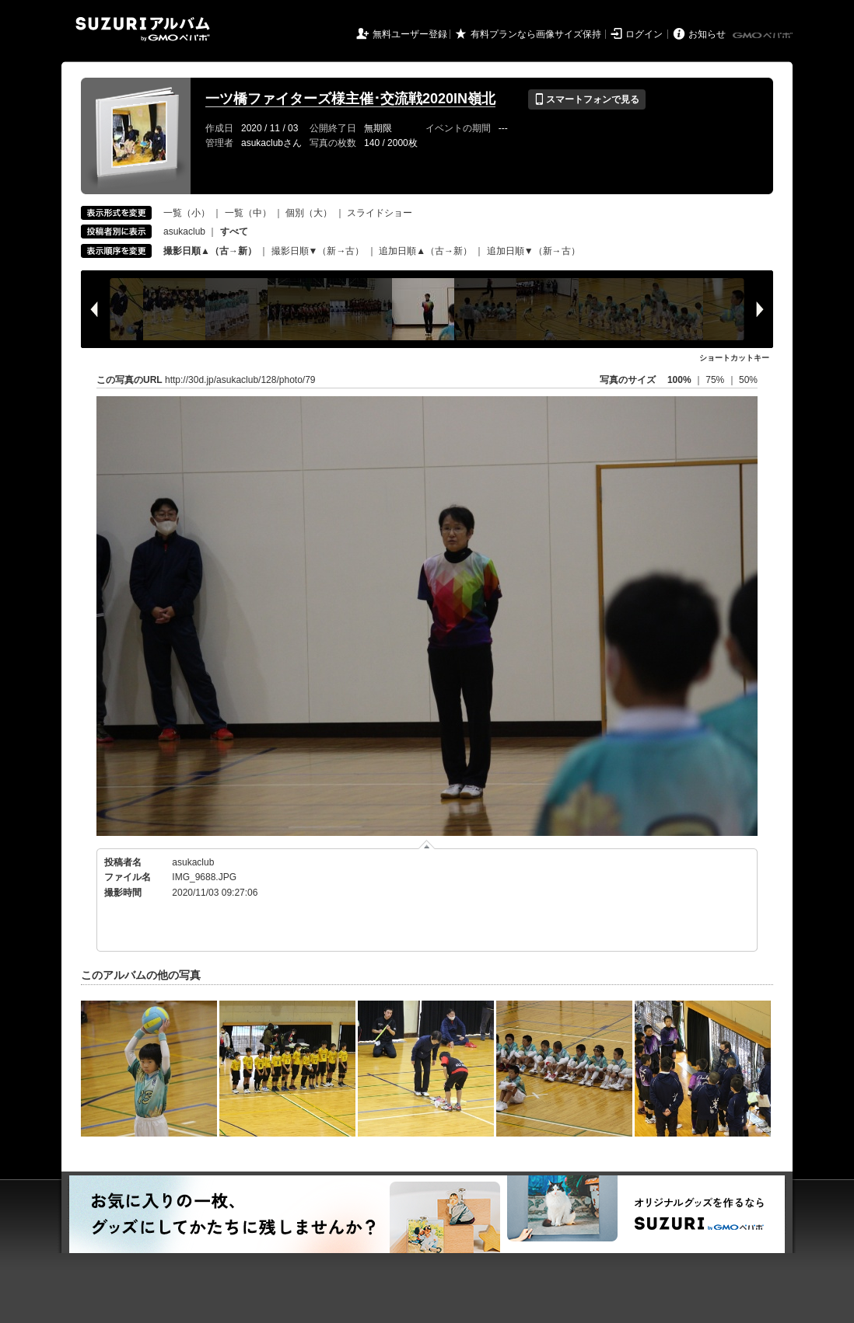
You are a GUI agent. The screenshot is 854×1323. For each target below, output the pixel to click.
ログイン (644, 34)
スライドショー (379, 212)
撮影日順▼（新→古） (318, 250)
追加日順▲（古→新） (425, 250)
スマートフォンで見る (586, 99)
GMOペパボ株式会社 (764, 36)
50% (748, 379)
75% (715, 379)
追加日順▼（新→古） (533, 250)
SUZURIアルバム (142, 29)
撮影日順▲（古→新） (210, 250)
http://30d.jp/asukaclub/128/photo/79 (240, 379)
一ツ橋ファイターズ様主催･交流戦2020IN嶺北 (350, 98)
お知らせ (707, 34)
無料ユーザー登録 (410, 34)
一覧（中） (248, 212)
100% (679, 379)
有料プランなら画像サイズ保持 (536, 34)
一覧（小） (186, 212)
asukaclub (184, 231)
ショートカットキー (734, 357)
